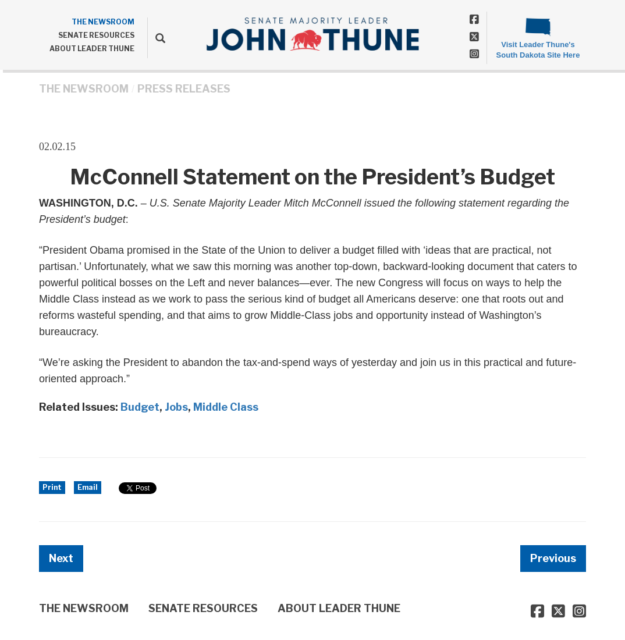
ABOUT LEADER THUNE (91, 48)
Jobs (176, 407)
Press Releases (183, 89)
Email (87, 487)
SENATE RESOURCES (96, 35)
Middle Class (225, 407)
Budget (139, 407)
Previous (553, 558)
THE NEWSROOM (103, 21)
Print (52, 487)
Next (61, 558)
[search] (156, 37)
